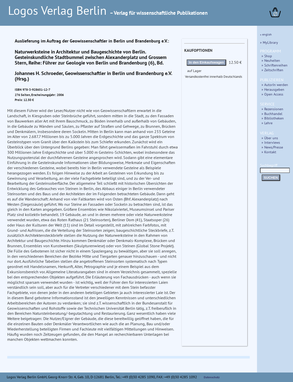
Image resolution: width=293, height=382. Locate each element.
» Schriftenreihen (275, 65)
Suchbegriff (275, 167)
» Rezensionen (272, 108)
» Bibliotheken (273, 118)
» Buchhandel (272, 113)
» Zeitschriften (272, 70)
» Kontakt (269, 152)
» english (266, 34)
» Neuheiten (271, 60)
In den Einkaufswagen (206, 62)
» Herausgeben (273, 89)
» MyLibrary (269, 42)
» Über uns (270, 138)
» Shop (267, 56)
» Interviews (271, 142)
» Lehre (267, 122)
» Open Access (272, 94)
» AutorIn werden (275, 84)
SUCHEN (271, 178)
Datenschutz (212, 377)
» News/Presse (272, 147)
